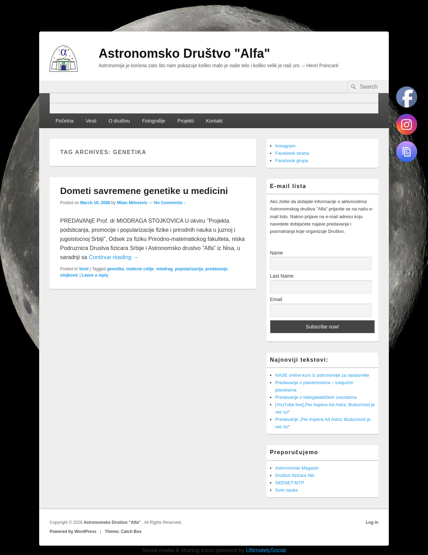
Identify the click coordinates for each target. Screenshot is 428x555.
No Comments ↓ (170, 202)
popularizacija (189, 268)
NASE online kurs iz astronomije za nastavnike (322, 375)
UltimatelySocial (266, 550)
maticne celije (140, 268)
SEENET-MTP (289, 482)
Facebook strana (292, 153)
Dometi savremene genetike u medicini (144, 191)
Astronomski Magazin (297, 468)
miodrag (164, 268)
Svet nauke (286, 490)
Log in (372, 522)
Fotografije (153, 121)
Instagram (285, 145)
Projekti (185, 121)
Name (276, 253)
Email (276, 299)
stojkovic (69, 275)
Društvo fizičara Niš (294, 475)
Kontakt (214, 121)
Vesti (91, 121)
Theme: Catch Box (123, 531)
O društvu (119, 121)
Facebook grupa (291, 160)
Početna (64, 121)
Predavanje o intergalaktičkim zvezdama (316, 397)
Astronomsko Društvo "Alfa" (184, 53)
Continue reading (113, 257)
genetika (115, 268)
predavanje (216, 268)
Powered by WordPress (73, 531)
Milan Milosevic (132, 202)
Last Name (282, 276)
